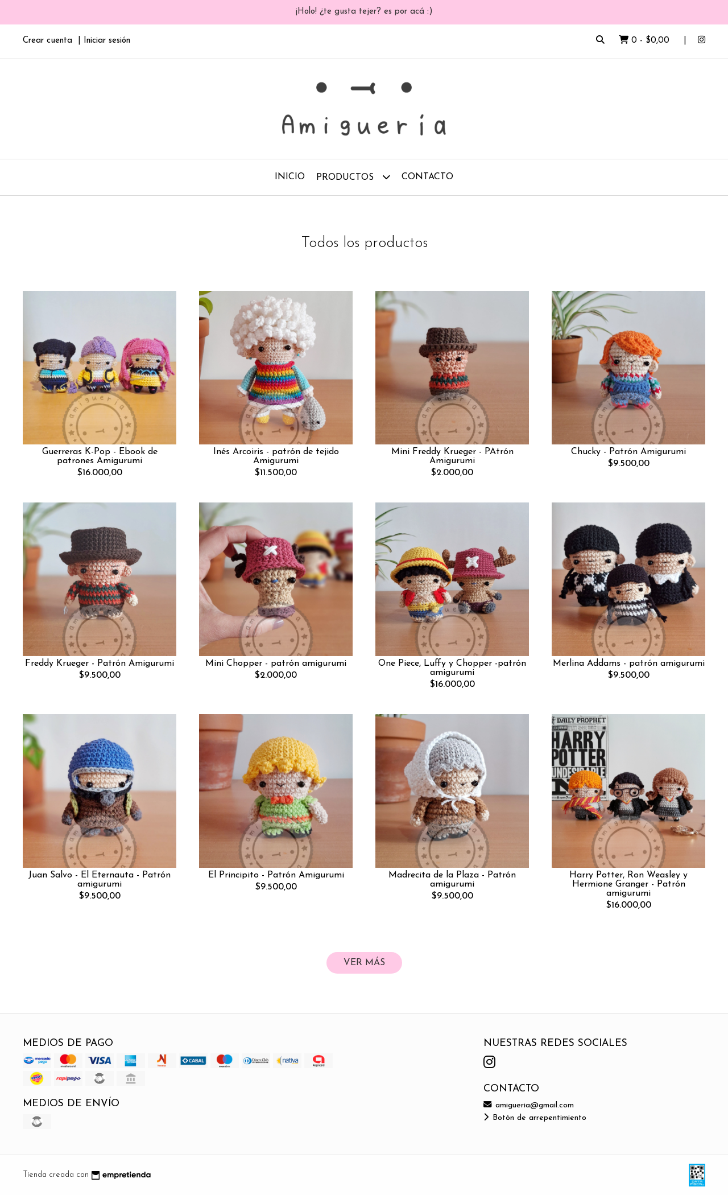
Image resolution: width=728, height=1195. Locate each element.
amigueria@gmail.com (528, 1105)
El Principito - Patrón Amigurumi (276, 875)
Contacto (427, 177)
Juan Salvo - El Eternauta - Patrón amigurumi (99, 880)
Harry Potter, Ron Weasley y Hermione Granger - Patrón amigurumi (628, 884)
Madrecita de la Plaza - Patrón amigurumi (452, 880)
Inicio (290, 177)
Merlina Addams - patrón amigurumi (629, 663)
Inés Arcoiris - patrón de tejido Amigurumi (276, 456)
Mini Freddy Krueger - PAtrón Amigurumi (452, 456)
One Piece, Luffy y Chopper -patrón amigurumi (452, 668)
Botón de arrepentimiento (534, 1118)
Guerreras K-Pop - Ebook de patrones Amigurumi (100, 456)
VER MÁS (364, 962)
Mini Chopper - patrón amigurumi (275, 663)
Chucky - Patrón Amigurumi (628, 451)
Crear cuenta (47, 40)
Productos (353, 176)
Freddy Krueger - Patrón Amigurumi (99, 663)
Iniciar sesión (107, 40)
